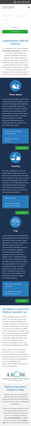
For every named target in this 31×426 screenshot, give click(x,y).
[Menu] (29, 7)
